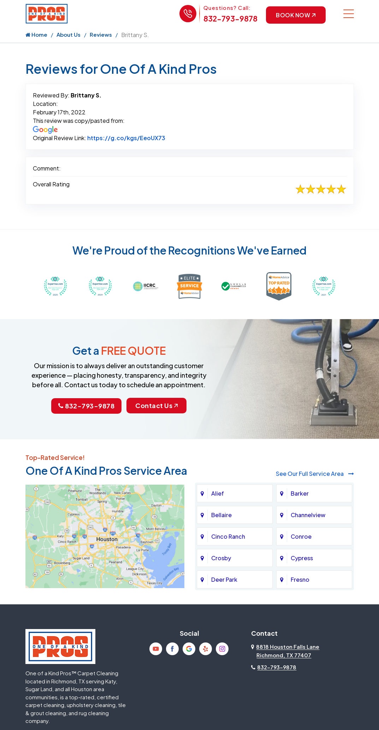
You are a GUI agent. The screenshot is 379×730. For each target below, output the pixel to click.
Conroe (301, 536)
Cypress (302, 558)
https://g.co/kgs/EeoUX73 (126, 138)
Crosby (221, 558)
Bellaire (221, 515)
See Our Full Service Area (315, 474)
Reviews (101, 34)
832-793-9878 (230, 18)
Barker (300, 493)
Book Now (295, 15)
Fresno (300, 580)
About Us (69, 34)
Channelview (308, 515)
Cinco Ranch (228, 536)
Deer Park (224, 580)
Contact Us (157, 406)
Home (36, 34)
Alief (217, 493)
